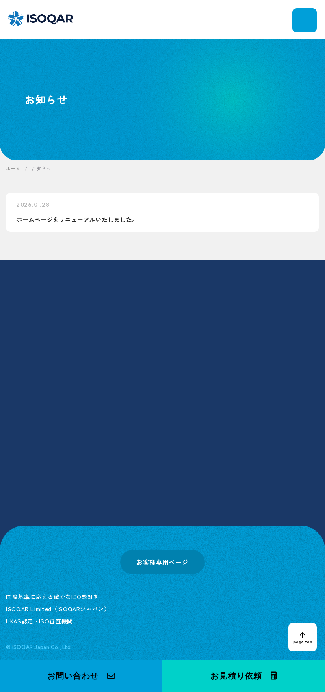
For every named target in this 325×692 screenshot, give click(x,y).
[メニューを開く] (304, 20)
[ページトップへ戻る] (302, 637)
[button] (81, 676)
